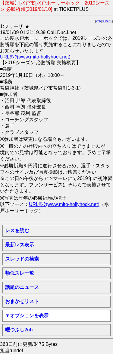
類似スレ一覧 (19, 273)
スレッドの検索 (22, 258)
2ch (98, 21)
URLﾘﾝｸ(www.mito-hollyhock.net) (35, 56)
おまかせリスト (22, 301)
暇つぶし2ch (19, 329)
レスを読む (17, 230)
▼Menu (107, 21)
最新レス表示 (19, 244)
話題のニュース (22, 287)
